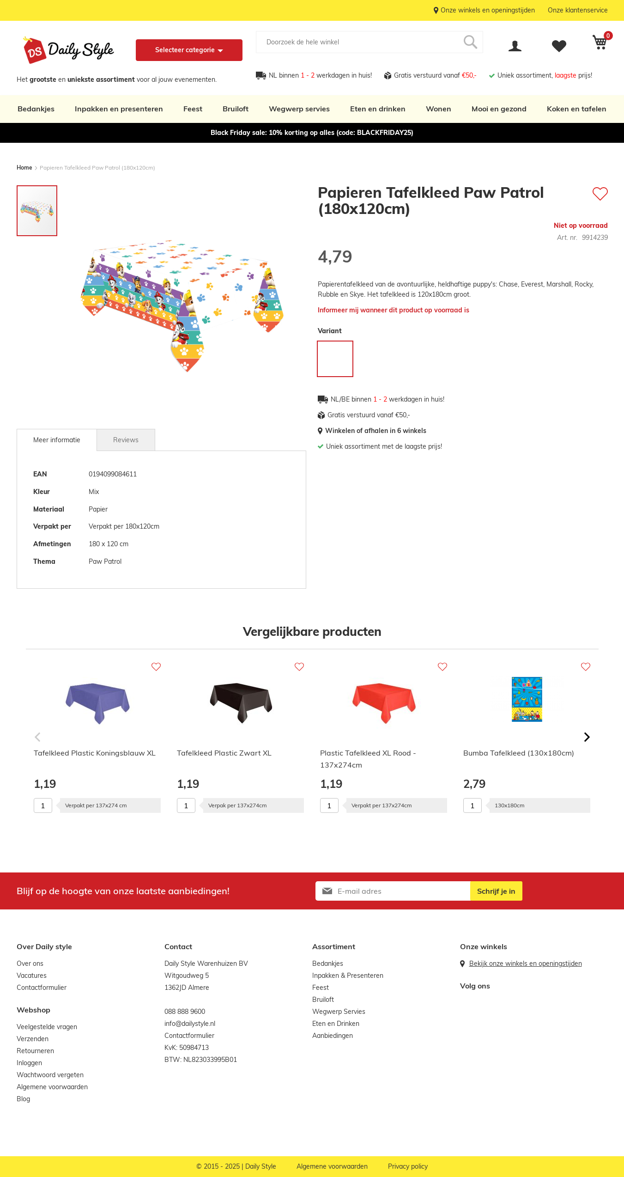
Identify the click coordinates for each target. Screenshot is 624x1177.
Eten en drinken (378, 108)
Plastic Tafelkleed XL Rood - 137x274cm (368, 758)
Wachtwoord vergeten (50, 1075)
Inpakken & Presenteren (347, 975)
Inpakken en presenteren (119, 108)
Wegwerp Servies (338, 1011)
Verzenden (32, 1039)
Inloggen (29, 1063)
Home (24, 167)
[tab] (57, 440)
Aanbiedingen (332, 1035)
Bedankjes (36, 108)
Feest (192, 108)
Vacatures (32, 975)
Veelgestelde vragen (47, 1027)
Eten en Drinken (335, 1023)
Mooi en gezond (499, 108)
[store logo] (69, 50)
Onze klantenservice (578, 10)
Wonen (438, 108)
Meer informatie (56, 440)
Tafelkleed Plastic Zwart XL (224, 752)
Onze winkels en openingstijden (488, 10)
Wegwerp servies (299, 108)
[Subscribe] (496, 891)
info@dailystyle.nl (189, 1023)
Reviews (126, 440)
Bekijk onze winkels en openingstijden (525, 963)
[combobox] (369, 42)
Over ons (30, 963)
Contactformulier (42, 987)
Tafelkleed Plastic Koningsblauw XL (95, 752)
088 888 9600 (184, 1011)
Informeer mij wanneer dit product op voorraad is (393, 310)
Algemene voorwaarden (52, 1087)
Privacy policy (408, 1166)
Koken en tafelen (576, 108)
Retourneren (35, 1051)
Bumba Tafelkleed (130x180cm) (518, 752)
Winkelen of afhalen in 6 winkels (375, 431)
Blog (23, 1099)
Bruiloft (235, 108)
